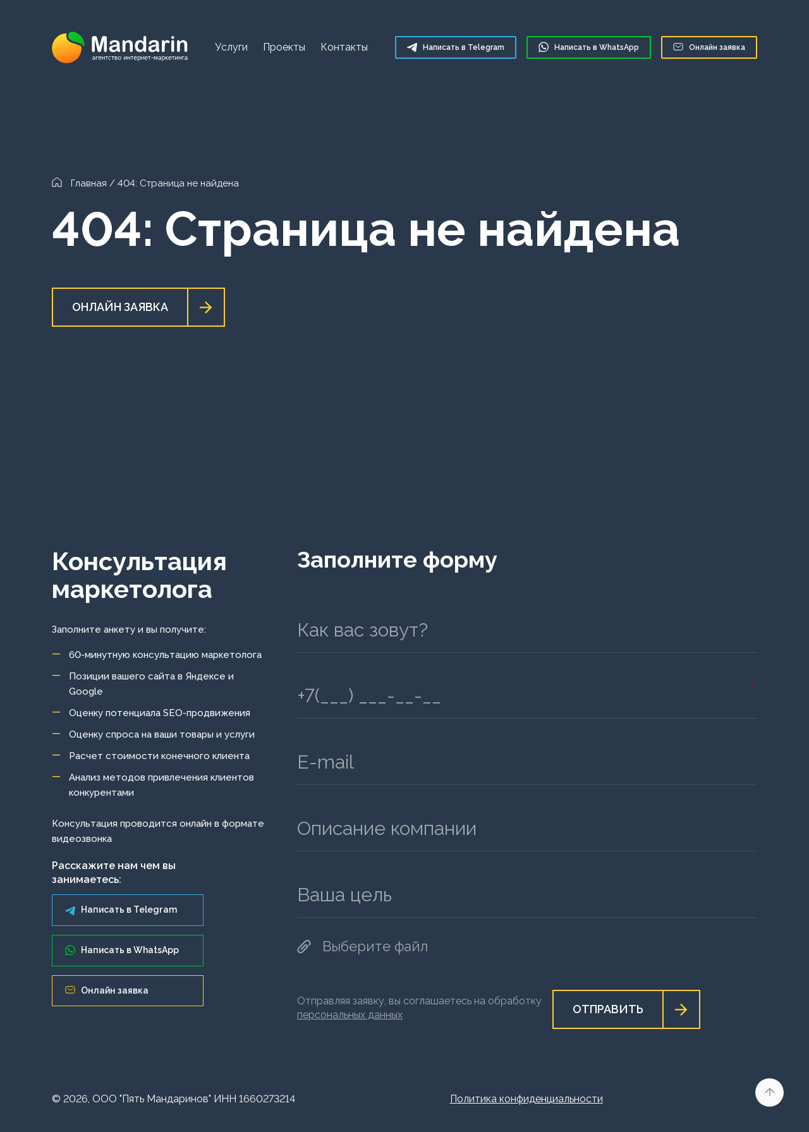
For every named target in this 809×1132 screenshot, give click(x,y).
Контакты (344, 47)
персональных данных (350, 1015)
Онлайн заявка (709, 47)
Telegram (455, 47)
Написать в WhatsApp (122, 950)
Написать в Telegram (121, 909)
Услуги (231, 47)
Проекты (284, 47)
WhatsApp (588, 47)
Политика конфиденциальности (526, 1099)
